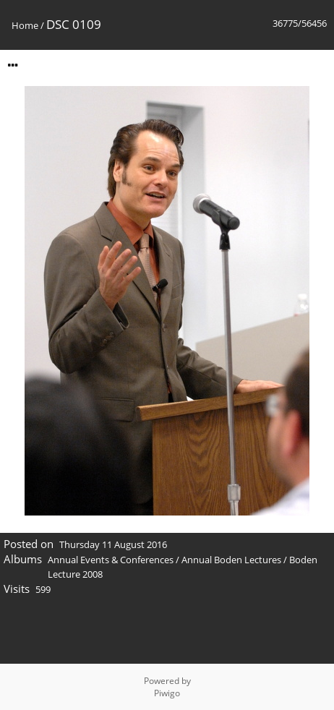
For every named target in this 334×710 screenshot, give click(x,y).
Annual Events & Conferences (111, 559)
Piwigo (167, 693)
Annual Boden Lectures (231, 559)
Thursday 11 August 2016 (113, 544)
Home (25, 25)
